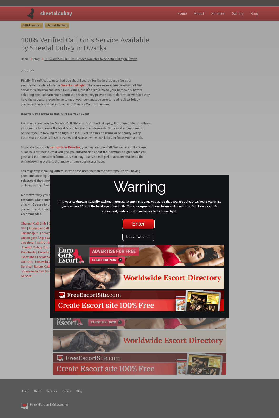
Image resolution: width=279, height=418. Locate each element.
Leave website (138, 237)
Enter (138, 224)
